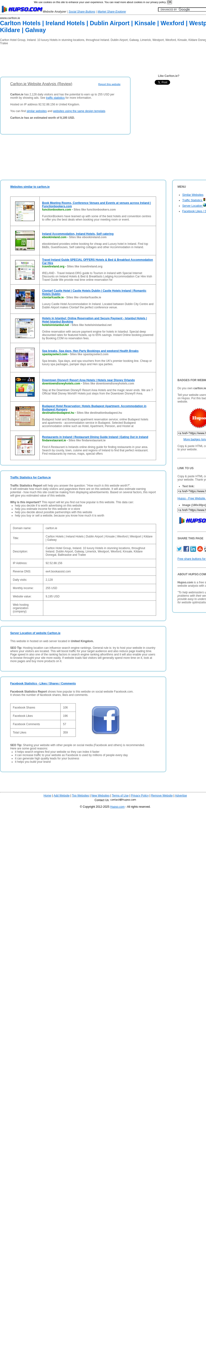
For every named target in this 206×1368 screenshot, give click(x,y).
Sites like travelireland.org (84, 266)
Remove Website (162, 795)
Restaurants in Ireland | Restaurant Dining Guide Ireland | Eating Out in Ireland (95, 437)
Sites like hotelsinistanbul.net (92, 325)
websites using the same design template (79, 111)
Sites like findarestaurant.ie (86, 440)
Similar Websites (192, 195)
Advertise (181, 795)
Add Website (61, 795)
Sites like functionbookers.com (95, 209)
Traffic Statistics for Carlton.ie (30, 477)
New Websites (100, 795)
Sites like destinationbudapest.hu (99, 412)
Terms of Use (120, 795)
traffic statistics (55, 97)
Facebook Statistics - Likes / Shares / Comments (43, 683)
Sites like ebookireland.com (87, 237)
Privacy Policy (140, 795)
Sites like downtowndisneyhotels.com (108, 383)
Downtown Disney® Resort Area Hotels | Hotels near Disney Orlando (88, 380)
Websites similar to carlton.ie (30, 186)
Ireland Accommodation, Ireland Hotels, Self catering (78, 234)
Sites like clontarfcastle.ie (83, 297)
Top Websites (80, 795)
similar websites (37, 111)
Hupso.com (117, 806)
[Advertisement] (86, 59)
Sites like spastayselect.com (89, 354)
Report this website (109, 84)
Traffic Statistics (194, 200)
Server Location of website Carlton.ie (35, 633)
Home (47, 795)
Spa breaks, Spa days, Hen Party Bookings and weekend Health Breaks (90, 351)
